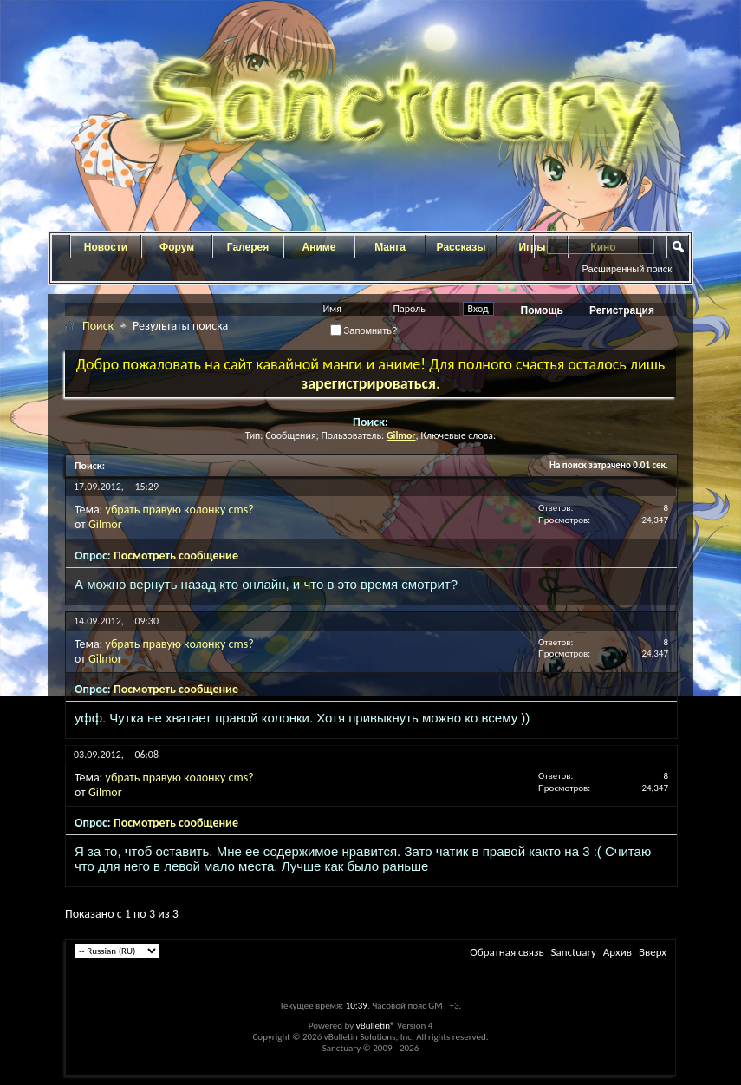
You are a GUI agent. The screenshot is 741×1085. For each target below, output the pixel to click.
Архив (617, 951)
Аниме (319, 247)
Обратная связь (506, 951)
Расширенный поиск (627, 269)
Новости (105, 247)
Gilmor (105, 524)
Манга (390, 247)
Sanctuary (572, 951)
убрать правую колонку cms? (180, 509)
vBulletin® (375, 1025)
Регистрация (621, 310)
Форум (176, 247)
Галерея (248, 247)
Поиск (98, 325)
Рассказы (461, 247)
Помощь (542, 310)
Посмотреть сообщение (176, 555)
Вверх (652, 951)
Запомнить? (364, 330)
